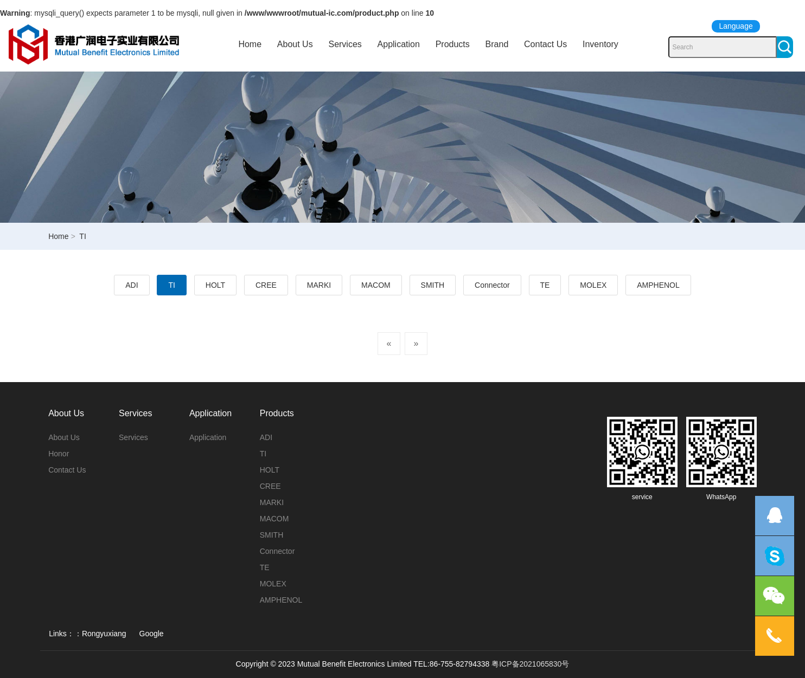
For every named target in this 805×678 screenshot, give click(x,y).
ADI (131, 285)
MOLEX (593, 285)
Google (151, 633)
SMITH (433, 285)
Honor (58, 453)
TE (545, 285)
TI (171, 285)
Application (399, 44)
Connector (492, 285)
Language (735, 26)
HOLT (215, 285)
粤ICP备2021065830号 (530, 664)
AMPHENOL (658, 285)
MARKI (319, 285)
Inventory (600, 44)
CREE (266, 285)
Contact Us (545, 44)
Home (249, 44)
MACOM (376, 285)
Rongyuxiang (104, 633)
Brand (497, 44)
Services (344, 44)
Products (453, 44)
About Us (295, 44)
